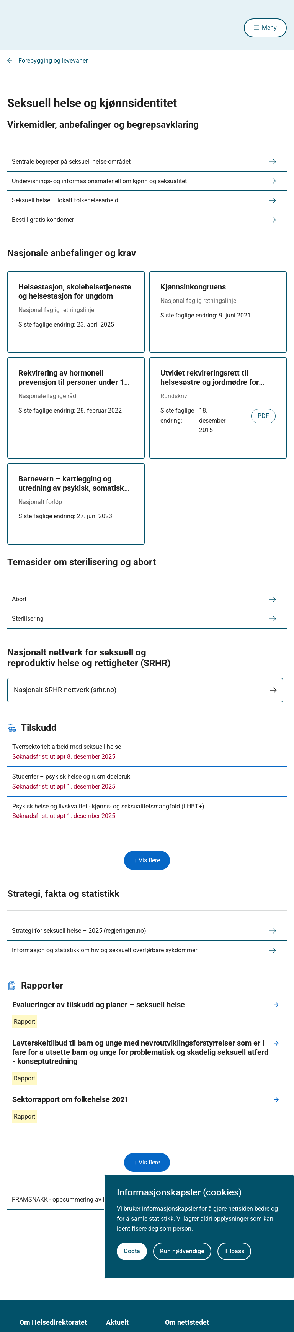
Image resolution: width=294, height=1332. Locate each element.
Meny (269, 27)
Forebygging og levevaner (53, 60)
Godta (132, 1251)
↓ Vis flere (147, 860)
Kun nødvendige (182, 1251)
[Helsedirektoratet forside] (62, 27)
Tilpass (234, 1251)
